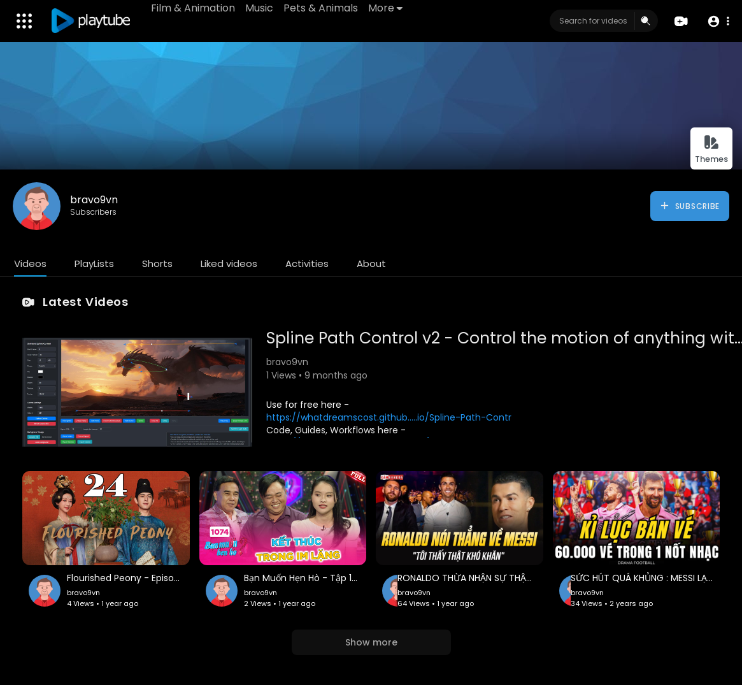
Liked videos (229, 263)
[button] (718, 21)
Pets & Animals (320, 8)
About (371, 263)
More (385, 8)
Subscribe (689, 206)
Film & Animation (193, 8)
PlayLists (94, 263)
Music (259, 8)
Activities (307, 263)
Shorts (157, 263)
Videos (30, 263)
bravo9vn (94, 199)
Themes (711, 149)
